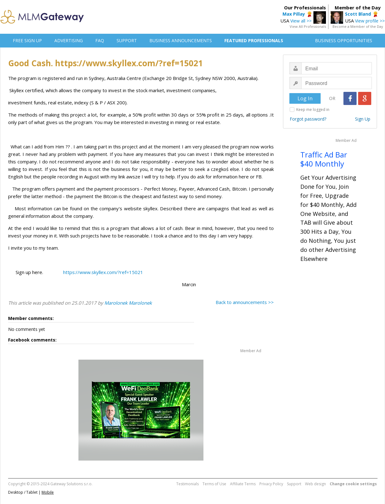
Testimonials (187, 484)
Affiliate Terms (243, 484)
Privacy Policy (271, 484)
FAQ (99, 40)
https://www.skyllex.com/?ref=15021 (103, 272)
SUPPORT (127, 40)
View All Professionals (308, 26)
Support (294, 484)
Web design (315, 484)
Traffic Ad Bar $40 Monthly (323, 159)
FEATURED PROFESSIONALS (253, 40)
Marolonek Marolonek (128, 303)
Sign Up (362, 119)
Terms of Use (214, 484)
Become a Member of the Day (357, 26)
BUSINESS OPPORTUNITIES (343, 40)
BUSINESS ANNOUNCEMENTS (180, 40)
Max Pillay (293, 14)
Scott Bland (358, 14)
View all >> (301, 21)
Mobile (48, 492)
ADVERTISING (68, 40)
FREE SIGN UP (27, 40)
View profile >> (370, 21)
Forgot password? (308, 119)
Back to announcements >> (245, 302)
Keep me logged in (312, 109)
